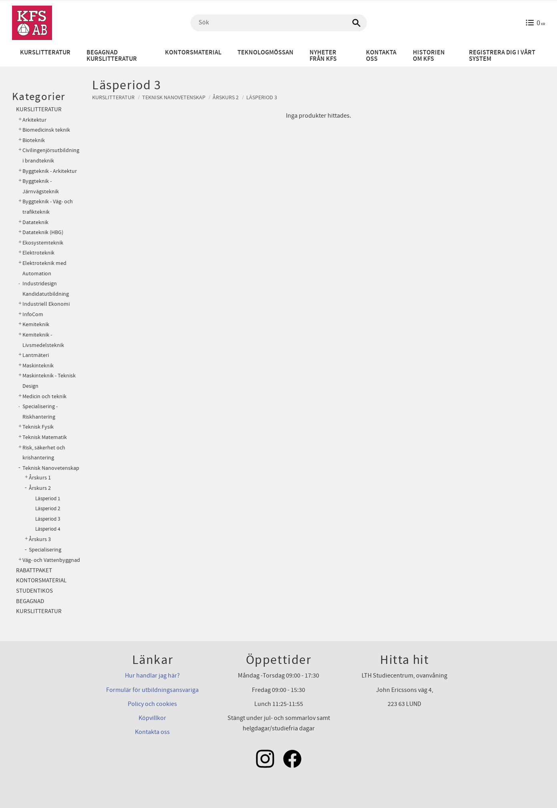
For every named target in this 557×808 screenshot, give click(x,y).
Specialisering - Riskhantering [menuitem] (40, 412)
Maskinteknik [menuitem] (38, 365)
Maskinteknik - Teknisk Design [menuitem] (49, 381)
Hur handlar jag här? (152, 676)
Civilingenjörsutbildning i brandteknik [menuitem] (50, 155)
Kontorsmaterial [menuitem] (193, 52)
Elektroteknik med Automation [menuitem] (44, 268)
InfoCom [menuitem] (32, 314)
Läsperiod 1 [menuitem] (47, 498)
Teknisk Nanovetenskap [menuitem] (50, 468)
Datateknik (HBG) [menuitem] (42, 232)
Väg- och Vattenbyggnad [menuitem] (51, 560)
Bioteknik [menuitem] (33, 140)
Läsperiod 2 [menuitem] (47, 508)
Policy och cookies (152, 704)
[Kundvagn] (535, 23)
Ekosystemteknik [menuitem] (42, 243)
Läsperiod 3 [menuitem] (47, 519)
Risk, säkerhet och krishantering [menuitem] (43, 453)
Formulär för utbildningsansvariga (152, 690)
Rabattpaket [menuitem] (34, 570)
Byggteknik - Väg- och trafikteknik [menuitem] (47, 207)
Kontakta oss (152, 732)
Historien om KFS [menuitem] (429, 55)
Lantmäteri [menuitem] (35, 355)
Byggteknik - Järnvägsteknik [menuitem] (40, 186)
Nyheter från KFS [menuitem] (323, 55)
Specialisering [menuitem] (45, 549)
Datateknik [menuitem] (35, 222)
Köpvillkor (152, 718)
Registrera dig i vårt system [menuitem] (502, 55)
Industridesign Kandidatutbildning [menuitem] (45, 289)
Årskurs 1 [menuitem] (40, 477)
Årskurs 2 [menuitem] (40, 488)
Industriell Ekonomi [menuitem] (46, 304)
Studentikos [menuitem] (34, 591)
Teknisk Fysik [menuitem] (38, 427)
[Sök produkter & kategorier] (279, 22)
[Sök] (357, 22)
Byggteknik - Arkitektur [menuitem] (49, 171)
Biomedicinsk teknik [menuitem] (46, 130)
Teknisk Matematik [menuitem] (44, 437)
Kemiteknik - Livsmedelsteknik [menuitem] (43, 340)
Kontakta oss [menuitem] (381, 55)
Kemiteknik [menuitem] (35, 324)
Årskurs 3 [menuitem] (40, 539)
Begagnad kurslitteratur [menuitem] (111, 55)
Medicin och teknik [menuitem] (44, 396)
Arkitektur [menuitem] (34, 120)
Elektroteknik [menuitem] (38, 253)
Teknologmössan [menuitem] (265, 52)
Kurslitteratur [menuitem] (45, 52)
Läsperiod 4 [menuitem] (47, 529)
